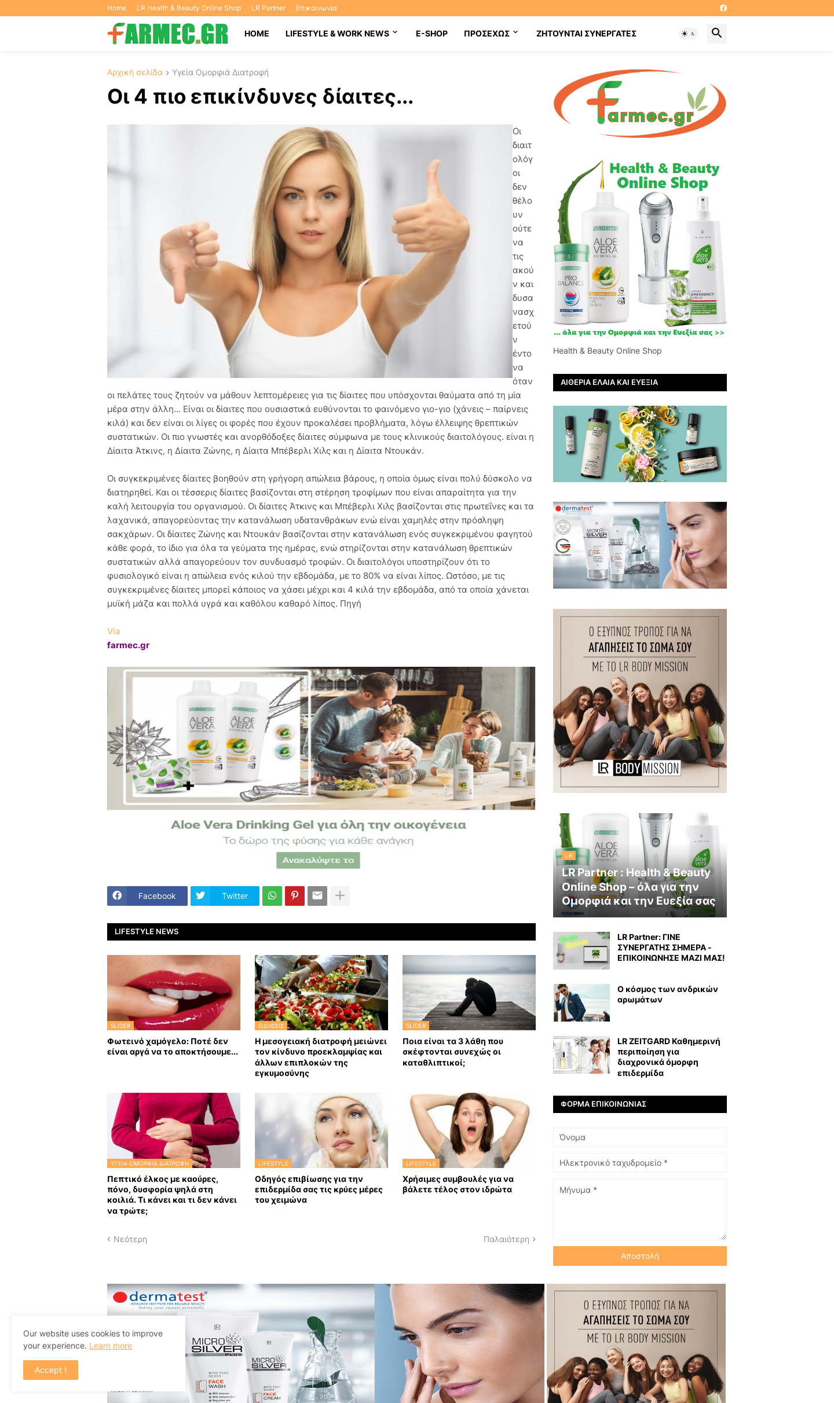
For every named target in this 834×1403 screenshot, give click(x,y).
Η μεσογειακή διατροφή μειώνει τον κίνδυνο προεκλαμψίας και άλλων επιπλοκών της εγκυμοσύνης (321, 1057)
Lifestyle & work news (337, 33)
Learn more (110, 1345)
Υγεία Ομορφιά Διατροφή (220, 72)
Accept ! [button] (51, 1370)
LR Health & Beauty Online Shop (189, 7)
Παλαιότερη (506, 1239)
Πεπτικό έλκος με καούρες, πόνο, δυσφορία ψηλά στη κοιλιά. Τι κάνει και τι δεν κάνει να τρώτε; (172, 1194)
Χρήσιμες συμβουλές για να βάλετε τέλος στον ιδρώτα (458, 1184)
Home (116, 7)
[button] (688, 33)
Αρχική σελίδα (135, 72)
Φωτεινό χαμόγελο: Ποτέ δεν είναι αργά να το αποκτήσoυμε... (172, 1046)
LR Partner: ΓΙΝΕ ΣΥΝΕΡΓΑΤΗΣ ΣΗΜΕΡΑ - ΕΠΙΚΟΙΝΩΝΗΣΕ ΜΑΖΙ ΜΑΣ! (671, 947)
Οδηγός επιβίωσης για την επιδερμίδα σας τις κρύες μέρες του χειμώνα (319, 1189)
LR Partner (268, 7)
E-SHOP (432, 33)
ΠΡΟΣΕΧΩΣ (487, 33)
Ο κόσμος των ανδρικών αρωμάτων (667, 994)
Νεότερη (130, 1239)
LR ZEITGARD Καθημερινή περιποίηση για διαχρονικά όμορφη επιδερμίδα (668, 1057)
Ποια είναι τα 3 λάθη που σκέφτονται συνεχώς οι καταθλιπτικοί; (453, 1051)
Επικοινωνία (316, 7)
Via (113, 631)
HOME (256, 33)
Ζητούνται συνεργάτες (586, 33)
